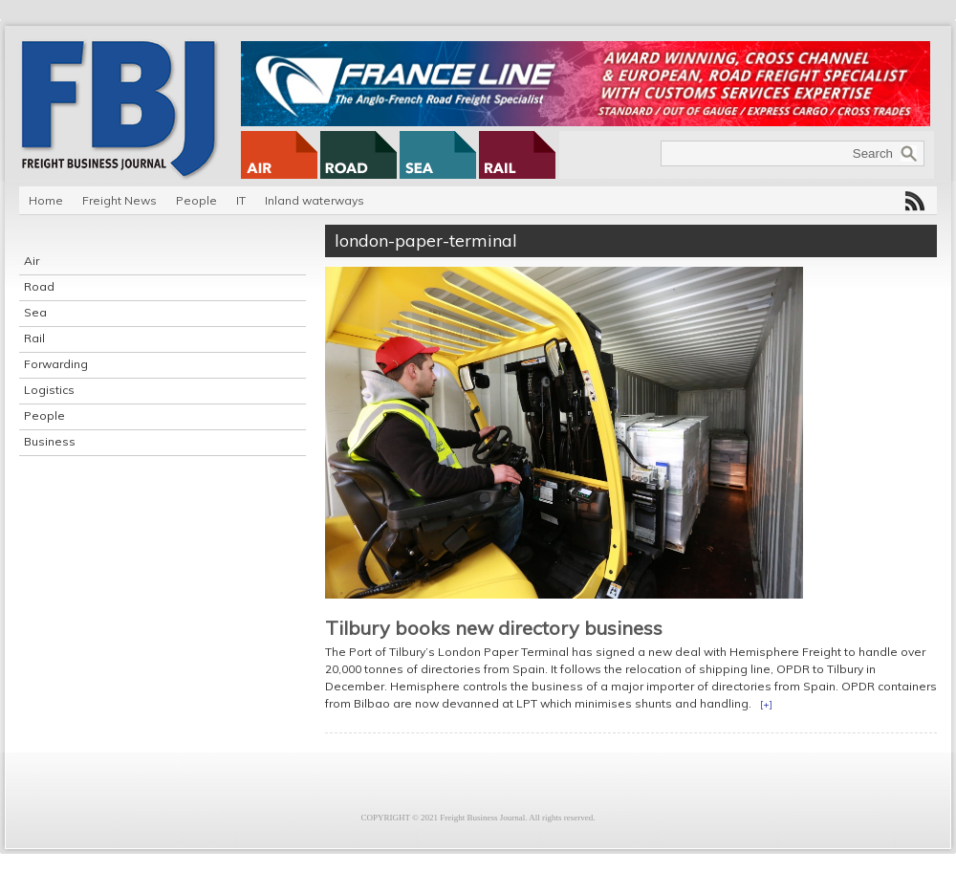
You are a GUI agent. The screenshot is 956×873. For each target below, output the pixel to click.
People (196, 200)
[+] (766, 704)
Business (50, 441)
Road (39, 286)
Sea (35, 312)
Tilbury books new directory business (494, 628)
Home (46, 200)
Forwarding (56, 364)
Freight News (119, 200)
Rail (34, 338)
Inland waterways (314, 200)
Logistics (49, 389)
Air (31, 260)
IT (241, 200)
